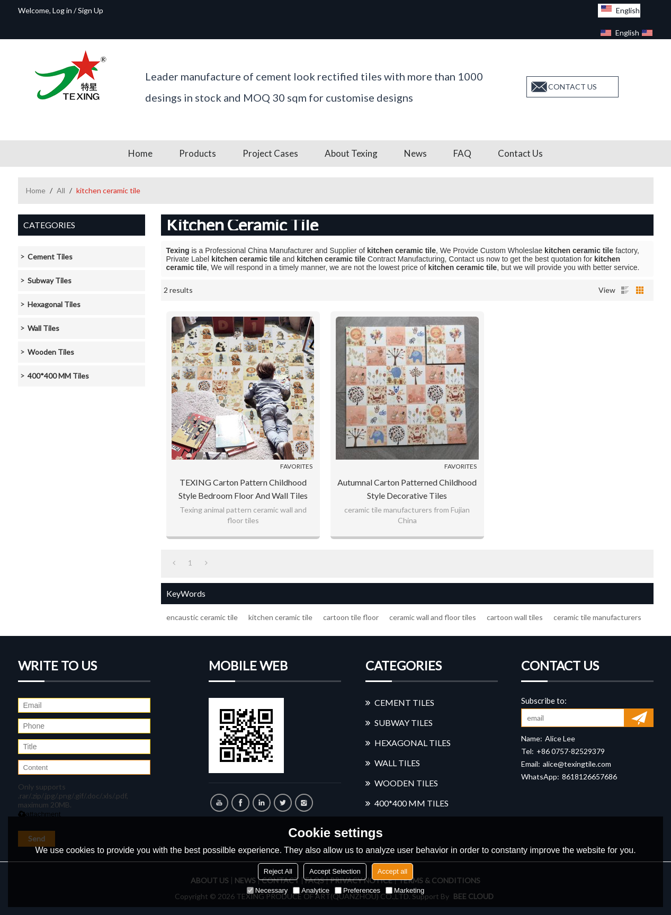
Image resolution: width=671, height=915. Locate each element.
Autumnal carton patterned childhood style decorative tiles (407, 488)
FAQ (462, 153)
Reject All (278, 871)
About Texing (351, 153)
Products (197, 153)
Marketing (405, 890)
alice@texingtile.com (577, 763)
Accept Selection (335, 871)
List (625, 290)
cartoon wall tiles (515, 617)
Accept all (392, 871)
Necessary (267, 890)
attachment (39, 814)
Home (140, 153)
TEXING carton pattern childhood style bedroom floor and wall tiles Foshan (243, 489)
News (415, 153)
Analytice (311, 890)
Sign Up (90, 10)
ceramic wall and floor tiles (432, 617)
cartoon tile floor (351, 617)
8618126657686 (589, 776)
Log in (62, 10)
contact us (572, 86)
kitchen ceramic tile (280, 617)
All (61, 190)
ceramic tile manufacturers (597, 617)
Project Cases (270, 153)
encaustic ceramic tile (202, 617)
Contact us (520, 153)
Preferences (357, 890)
